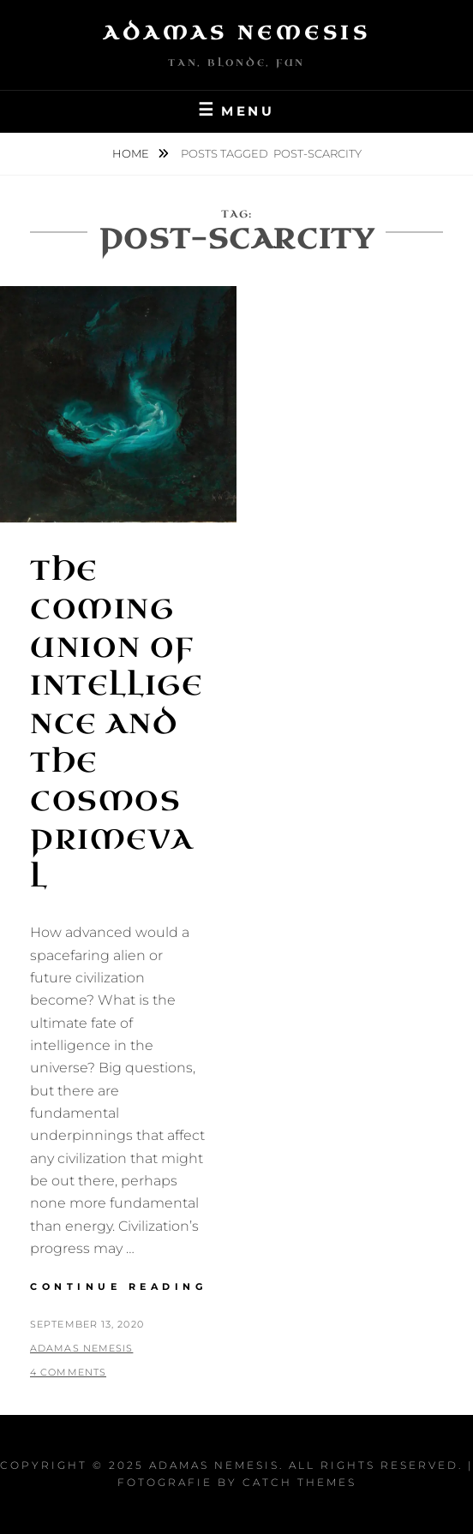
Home (132, 153)
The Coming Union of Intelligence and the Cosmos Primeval (116, 724)
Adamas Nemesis (236, 33)
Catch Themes (299, 1482)
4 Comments (68, 1372)
